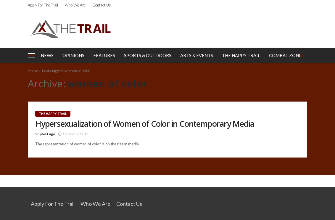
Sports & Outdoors (147, 55)
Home (33, 70)
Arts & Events (196, 55)
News (47, 55)
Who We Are (75, 5)
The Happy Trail (241, 55)
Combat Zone (285, 55)
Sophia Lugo (45, 134)
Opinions (73, 55)
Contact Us (101, 5)
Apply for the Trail (43, 5)
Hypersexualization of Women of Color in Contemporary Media (144, 124)
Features (104, 55)
